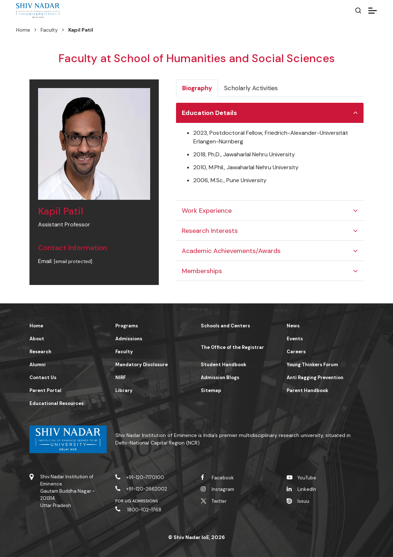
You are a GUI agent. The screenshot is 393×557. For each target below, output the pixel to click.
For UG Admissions (136, 501)
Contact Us (42, 377)
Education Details (209, 113)
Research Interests (210, 230)
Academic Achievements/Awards (231, 251)
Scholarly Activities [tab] (251, 88)
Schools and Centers (225, 326)
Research (40, 352)
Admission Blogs (220, 377)
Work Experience (207, 210)
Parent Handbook (307, 390)
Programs (126, 326)
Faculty (49, 30)
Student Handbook (223, 365)
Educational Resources (56, 403)
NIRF (120, 377)
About (36, 339)
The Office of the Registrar (232, 347)
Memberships (202, 271)
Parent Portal (45, 390)
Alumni (37, 365)
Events (295, 339)
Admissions (128, 339)
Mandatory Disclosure (141, 365)
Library (124, 390)
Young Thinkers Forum (312, 365)
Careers (296, 352)
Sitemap (211, 390)
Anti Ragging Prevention (315, 377)
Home (23, 30)
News (293, 326)
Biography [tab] (197, 88)
